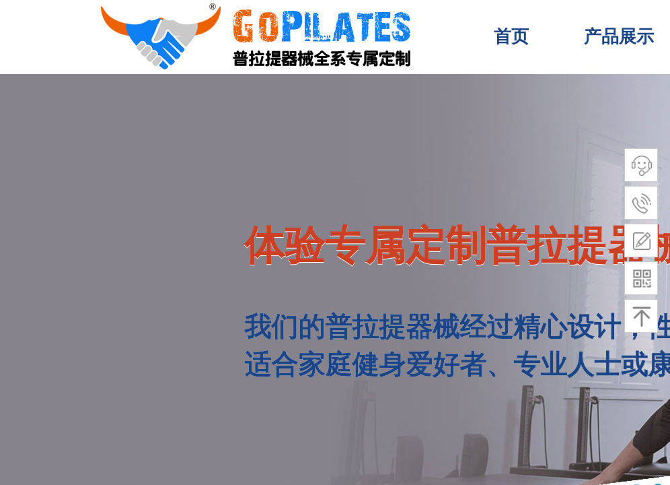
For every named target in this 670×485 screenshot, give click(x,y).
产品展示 (619, 36)
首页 (511, 36)
